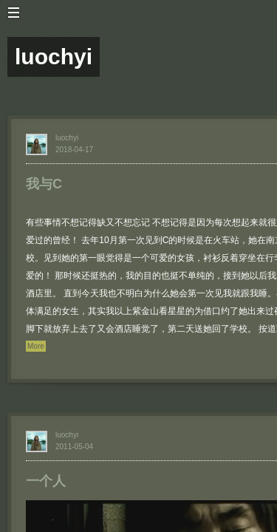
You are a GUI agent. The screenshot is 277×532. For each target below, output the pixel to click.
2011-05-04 (74, 447)
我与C (44, 184)
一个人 (46, 481)
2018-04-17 (74, 150)
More (35, 346)
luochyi (66, 138)
